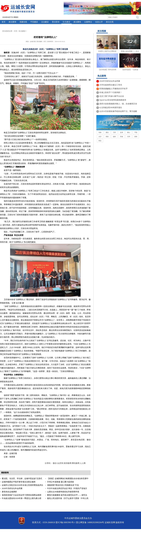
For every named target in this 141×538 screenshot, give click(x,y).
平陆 (135, 132)
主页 (15, 31)
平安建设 (34, 22)
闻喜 (107, 136)
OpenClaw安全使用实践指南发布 (112, 100)
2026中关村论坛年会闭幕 (12, 488)
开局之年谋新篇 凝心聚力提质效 (60, 482)
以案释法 (88, 22)
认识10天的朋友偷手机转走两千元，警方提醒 (118, 111)
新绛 (135, 136)
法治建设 (45, 22)
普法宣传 (55, 22)
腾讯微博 (75, 463)
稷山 (128, 132)
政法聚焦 (77, 22)
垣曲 (100, 132)
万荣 (114, 132)
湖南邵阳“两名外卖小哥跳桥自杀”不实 (63, 485)
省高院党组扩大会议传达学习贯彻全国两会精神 (21, 495)
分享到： (48, 463)
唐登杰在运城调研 (9, 492)
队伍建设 (66, 22)
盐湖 (121, 132)
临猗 (114, 136)
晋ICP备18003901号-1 (65, 522)
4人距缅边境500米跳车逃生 (110, 107)
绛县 (100, 141)
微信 (55, 463)
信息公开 (99, 22)
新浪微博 (67, 463)
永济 (100, 136)
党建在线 (23, 22)
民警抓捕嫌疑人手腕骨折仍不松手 (113, 89)
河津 (128, 136)
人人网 (83, 463)
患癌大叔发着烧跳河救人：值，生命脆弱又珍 (118, 104)
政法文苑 (110, 22)
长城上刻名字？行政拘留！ (110, 92)
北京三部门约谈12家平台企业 (111, 96)
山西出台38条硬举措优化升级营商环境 (63, 492)
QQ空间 (60, 463)
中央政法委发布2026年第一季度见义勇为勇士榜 (21, 498)
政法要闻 (12, 22)
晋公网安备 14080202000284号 (90, 522)
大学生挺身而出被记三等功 (110, 85)
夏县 (107, 132)
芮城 (121, 136)
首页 (3, 22)
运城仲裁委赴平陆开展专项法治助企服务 (19, 482)
